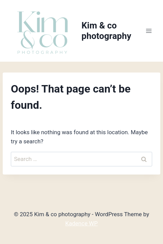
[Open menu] (148, 31)
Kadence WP (81, 223)
